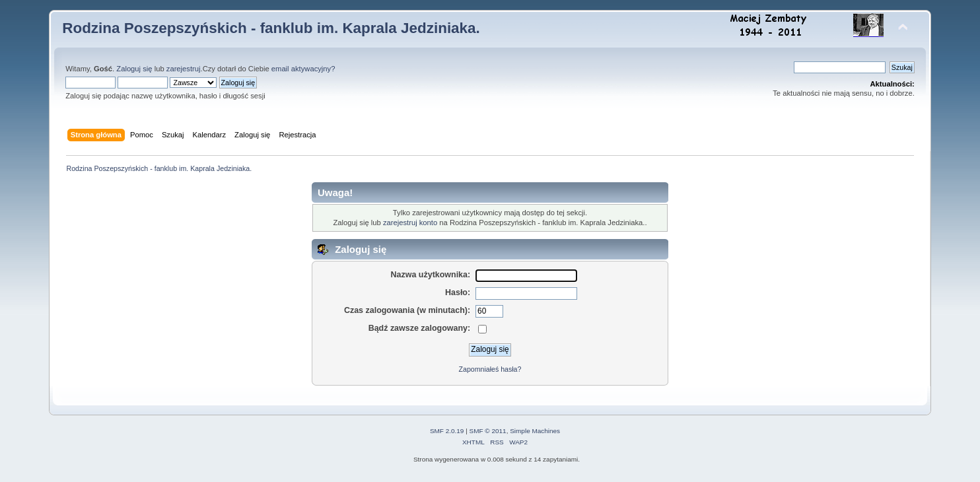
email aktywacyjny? (303, 69)
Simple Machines (535, 430)
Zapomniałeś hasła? (490, 369)
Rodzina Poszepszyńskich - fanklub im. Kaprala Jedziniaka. (271, 28)
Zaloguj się (134, 69)
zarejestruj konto (410, 222)
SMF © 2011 (488, 430)
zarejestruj (183, 69)
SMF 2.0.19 (447, 430)
